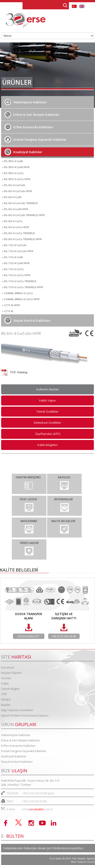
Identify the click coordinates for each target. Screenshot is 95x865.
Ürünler (6, 678)
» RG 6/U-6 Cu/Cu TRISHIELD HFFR (22, 239)
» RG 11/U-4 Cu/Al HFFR (15, 263)
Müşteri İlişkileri (11, 673)
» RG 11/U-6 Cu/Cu (13, 269)
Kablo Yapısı (47, 400)
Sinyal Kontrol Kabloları (27, 320)
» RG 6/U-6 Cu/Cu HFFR (15, 227)
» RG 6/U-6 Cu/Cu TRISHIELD (18, 233)
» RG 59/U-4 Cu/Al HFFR (15, 167)
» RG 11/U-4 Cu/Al (12, 257)
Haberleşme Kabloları (25, 102)
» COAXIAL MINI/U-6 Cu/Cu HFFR (20, 299)
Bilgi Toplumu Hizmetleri (17, 710)
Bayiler (5, 705)
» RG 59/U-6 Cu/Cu (13, 173)
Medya (5, 699)
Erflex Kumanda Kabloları (28, 127)
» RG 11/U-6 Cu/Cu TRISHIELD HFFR (22, 287)
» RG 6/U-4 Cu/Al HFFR (15, 209)
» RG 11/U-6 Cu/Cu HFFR (16, 275)
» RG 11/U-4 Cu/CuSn (14, 245)
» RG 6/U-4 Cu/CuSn (13, 185)
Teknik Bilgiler (10, 689)
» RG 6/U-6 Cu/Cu (12, 221)
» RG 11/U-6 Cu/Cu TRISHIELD (19, 281)
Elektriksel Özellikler (47, 423)
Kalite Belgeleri (47, 445)
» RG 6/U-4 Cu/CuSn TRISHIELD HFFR (23, 215)
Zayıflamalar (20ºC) (47, 434)
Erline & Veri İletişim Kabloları (32, 114)
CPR (3, 694)
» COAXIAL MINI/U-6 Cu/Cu (17, 293)
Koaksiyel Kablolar (23, 152)
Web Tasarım (79, 861)
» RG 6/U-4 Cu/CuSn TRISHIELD (20, 203)
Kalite (5, 683)
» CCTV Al (7, 311)
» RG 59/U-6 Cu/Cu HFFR (16, 179)
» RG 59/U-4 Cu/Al (12, 161)
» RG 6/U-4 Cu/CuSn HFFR (17, 191)
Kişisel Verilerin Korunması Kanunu (24, 715)
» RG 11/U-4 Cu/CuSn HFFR (17, 251)
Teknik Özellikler (47, 411)
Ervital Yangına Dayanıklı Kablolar (35, 139)
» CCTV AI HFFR (11, 305)
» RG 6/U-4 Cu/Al (11, 197)
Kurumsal (7, 667)
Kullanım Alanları (47, 389)
